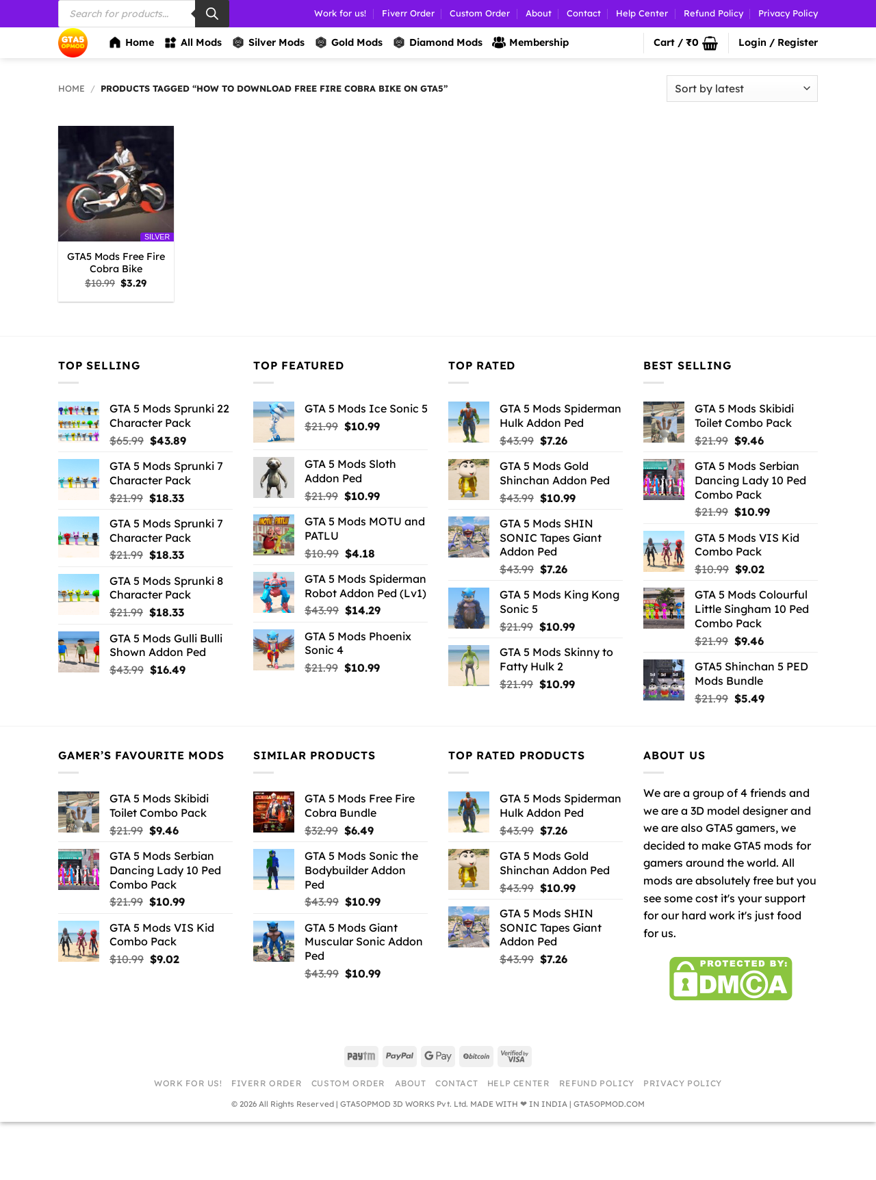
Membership (530, 42)
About (539, 13)
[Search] (212, 13)
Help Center (642, 13)
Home (131, 42)
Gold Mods (348, 42)
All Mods (193, 42)
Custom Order (480, 13)
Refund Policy (713, 13)
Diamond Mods (437, 42)
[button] (686, 43)
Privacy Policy (788, 13)
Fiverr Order (408, 13)
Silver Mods (268, 42)
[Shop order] (742, 88)
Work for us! (340, 13)
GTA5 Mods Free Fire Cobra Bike (116, 263)
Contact (584, 13)
